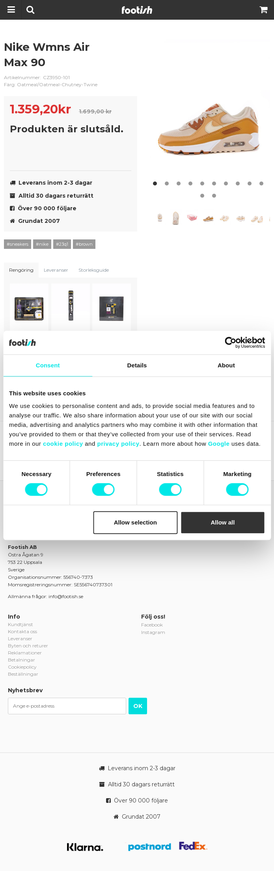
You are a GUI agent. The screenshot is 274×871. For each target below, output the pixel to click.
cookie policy (63, 443)
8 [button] (238, 183)
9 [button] (250, 183)
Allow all (223, 522)
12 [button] (214, 196)
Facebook (152, 625)
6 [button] (214, 183)
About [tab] (226, 365)
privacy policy (118, 443)
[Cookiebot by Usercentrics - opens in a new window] (230, 342)
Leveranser (56, 270)
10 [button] (261, 183)
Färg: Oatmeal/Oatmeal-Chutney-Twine (50, 84)
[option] (210, 114)
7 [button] (226, 183)
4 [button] (190, 183)
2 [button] (167, 183)
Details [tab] (137, 365)
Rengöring (21, 270)
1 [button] (155, 183)
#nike (42, 244)
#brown (84, 244)
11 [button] (202, 196)
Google (219, 443)
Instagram (153, 632)
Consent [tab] (48, 365)
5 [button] (202, 183)
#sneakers (17, 244)
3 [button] (179, 183)
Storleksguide (93, 270)
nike (125, 53)
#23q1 (62, 244)
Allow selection (135, 522)
